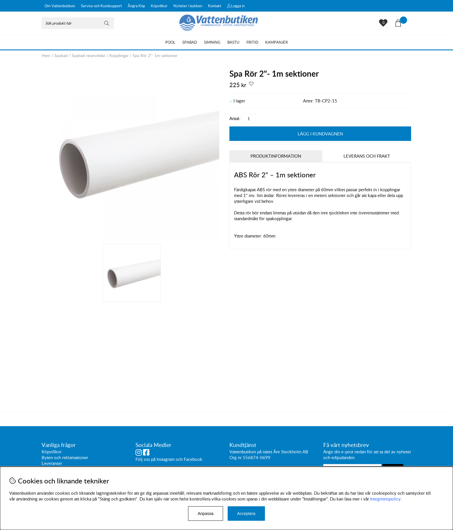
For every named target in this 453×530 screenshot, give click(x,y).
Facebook (193, 459)
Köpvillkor (159, 5)
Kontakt (214, 5)
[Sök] (78, 23)
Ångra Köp (136, 5)
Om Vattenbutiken (59, 5)
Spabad (189, 42)
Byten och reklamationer (65, 458)
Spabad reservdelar (88, 55)
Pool (170, 42)
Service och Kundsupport (101, 5)
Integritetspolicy (385, 499)
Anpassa (205, 513)
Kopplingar (119, 55)
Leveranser (52, 463)
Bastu (233, 42)
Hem (46, 55)
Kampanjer (276, 42)
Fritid (252, 42)
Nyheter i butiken (187, 5)
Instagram (165, 459)
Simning (212, 42)
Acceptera (246, 513)
